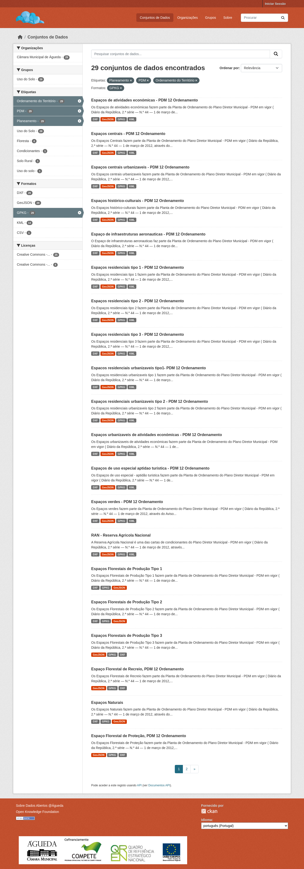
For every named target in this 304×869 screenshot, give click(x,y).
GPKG (121, 119)
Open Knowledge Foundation (37, 812)
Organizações (187, 17)
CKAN (209, 811)
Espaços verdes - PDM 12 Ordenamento (127, 502)
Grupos (210, 17)
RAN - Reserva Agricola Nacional (121, 535)
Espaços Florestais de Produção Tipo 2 (126, 602)
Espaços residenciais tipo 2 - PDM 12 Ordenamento (137, 301)
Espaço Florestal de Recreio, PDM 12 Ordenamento (137, 669)
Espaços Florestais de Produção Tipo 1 (126, 569)
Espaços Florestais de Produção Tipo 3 (126, 636)
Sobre (227, 17)
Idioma (206, 820)
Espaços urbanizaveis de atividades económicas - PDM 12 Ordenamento (156, 435)
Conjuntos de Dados (155, 17)
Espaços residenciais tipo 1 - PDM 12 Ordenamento (137, 267)
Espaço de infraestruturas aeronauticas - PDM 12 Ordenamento (148, 234)
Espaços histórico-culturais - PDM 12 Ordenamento (137, 201)
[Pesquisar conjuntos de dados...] (264, 18)
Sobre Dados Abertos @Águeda (39, 805)
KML (132, 119)
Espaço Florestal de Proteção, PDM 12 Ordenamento (138, 736)
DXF (95, 119)
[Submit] (283, 18)
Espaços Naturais (107, 703)
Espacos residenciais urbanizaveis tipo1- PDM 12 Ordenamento (148, 368)
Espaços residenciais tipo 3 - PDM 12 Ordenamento (137, 334)
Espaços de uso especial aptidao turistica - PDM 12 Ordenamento (150, 468)
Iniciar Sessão (275, 3)
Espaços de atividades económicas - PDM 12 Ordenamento (144, 100)
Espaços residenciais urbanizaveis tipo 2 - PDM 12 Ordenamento (149, 401)
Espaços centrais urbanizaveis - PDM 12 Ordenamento (140, 167)
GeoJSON (108, 119)
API (139, 785)
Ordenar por (229, 68)
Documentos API (159, 785)
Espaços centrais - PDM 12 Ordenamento (128, 134)
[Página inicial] (20, 37)
